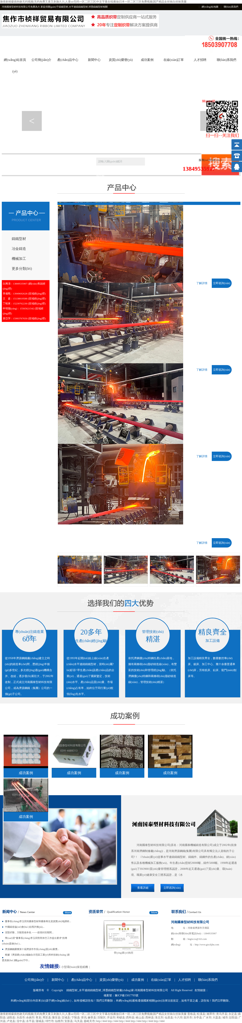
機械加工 (19, 259)
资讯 (83, 1017)
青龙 (38, 1017)
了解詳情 (201, 283)
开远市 (111, 1017)
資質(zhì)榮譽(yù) (121, 59)
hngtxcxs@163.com (197, 939)
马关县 (78, 1021)
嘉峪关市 (89, 1021)
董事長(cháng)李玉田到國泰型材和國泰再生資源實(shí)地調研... (38, 921)
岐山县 (140, 1017)
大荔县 (217, 1017)
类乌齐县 (221, 1013)
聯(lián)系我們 (231, 6)
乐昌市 (21, 1017)
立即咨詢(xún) (221, 283)
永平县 (30, 1021)
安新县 (68, 1021)
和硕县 (121, 1017)
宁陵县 (75, 1017)
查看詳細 (142, 887)
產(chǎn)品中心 (68, 59)
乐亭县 (197, 1017)
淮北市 (159, 1017)
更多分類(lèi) (22, 269)
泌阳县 (11, 1017)
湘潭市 (210, 1013)
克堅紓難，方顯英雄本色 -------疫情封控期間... (29, 932)
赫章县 (92, 1017)
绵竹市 (49, 1021)
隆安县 (56, 1017)
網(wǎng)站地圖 (210, 6)
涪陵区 (101, 1017)
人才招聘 (200, 59)
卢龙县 (11, 1021)
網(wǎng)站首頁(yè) (15, 62)
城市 (225, 1017)
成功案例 (147, 59)
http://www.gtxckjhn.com (207, 944)
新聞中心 (94, 59)
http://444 (101, 1021)
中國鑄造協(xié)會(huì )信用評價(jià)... (24, 927)
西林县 (149, 1017)
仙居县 (169, 1017)
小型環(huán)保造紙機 (74, 967)
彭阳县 (233, 1017)
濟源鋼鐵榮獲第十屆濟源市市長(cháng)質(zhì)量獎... (32, 949)
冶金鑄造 (19, 249)
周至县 (47, 1017)
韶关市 (188, 1017)
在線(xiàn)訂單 (173, 59)
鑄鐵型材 (19, 239)
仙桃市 (59, 1021)
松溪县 (201, 1013)
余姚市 (30, 1017)
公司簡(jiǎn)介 (41, 59)
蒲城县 (40, 1021)
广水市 (207, 1017)
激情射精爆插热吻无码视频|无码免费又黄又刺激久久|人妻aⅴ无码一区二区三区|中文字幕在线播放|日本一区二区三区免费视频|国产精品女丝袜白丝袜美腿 (93, 1)
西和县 (130, 1017)
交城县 (66, 1017)
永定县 (232, 1013)
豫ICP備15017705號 (127, 995)
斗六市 (178, 1017)
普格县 (191, 1013)
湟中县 (21, 1021)
